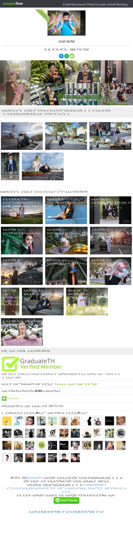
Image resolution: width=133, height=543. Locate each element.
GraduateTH (35, 477)
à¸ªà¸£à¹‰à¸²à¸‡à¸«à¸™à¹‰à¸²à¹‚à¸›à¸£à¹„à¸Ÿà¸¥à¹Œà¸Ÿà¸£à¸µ (95, 4)
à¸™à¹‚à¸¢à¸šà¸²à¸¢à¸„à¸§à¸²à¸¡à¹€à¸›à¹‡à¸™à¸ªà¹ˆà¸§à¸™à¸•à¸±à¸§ (40, 488)
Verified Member (94, 484)
